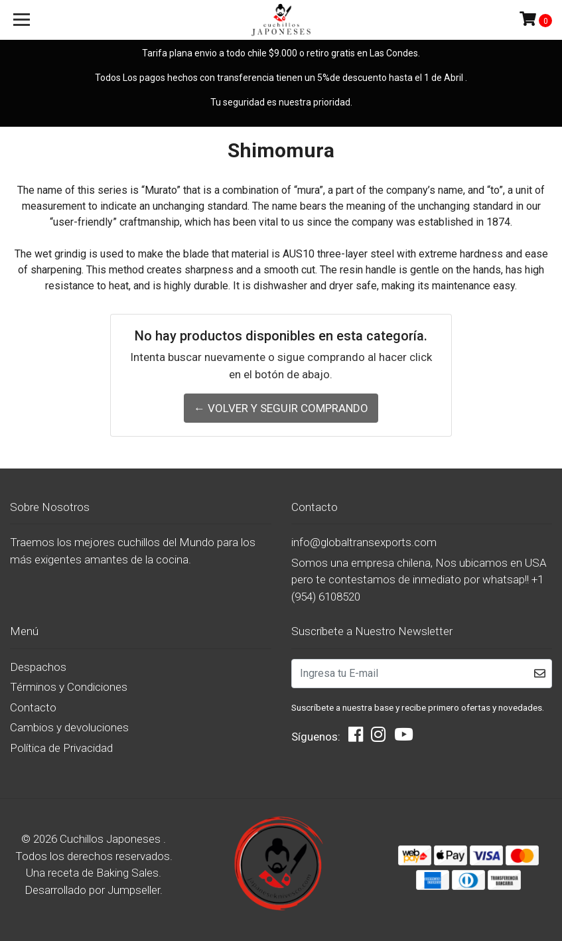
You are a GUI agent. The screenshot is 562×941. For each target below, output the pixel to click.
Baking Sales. (128, 872)
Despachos (38, 667)
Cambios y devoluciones (69, 727)
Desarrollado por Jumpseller (92, 890)
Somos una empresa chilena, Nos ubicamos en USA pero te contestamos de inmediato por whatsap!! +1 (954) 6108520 (419, 579)
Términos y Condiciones (68, 686)
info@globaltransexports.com (364, 542)
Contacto (33, 707)
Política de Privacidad (61, 748)
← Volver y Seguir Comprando (281, 408)
